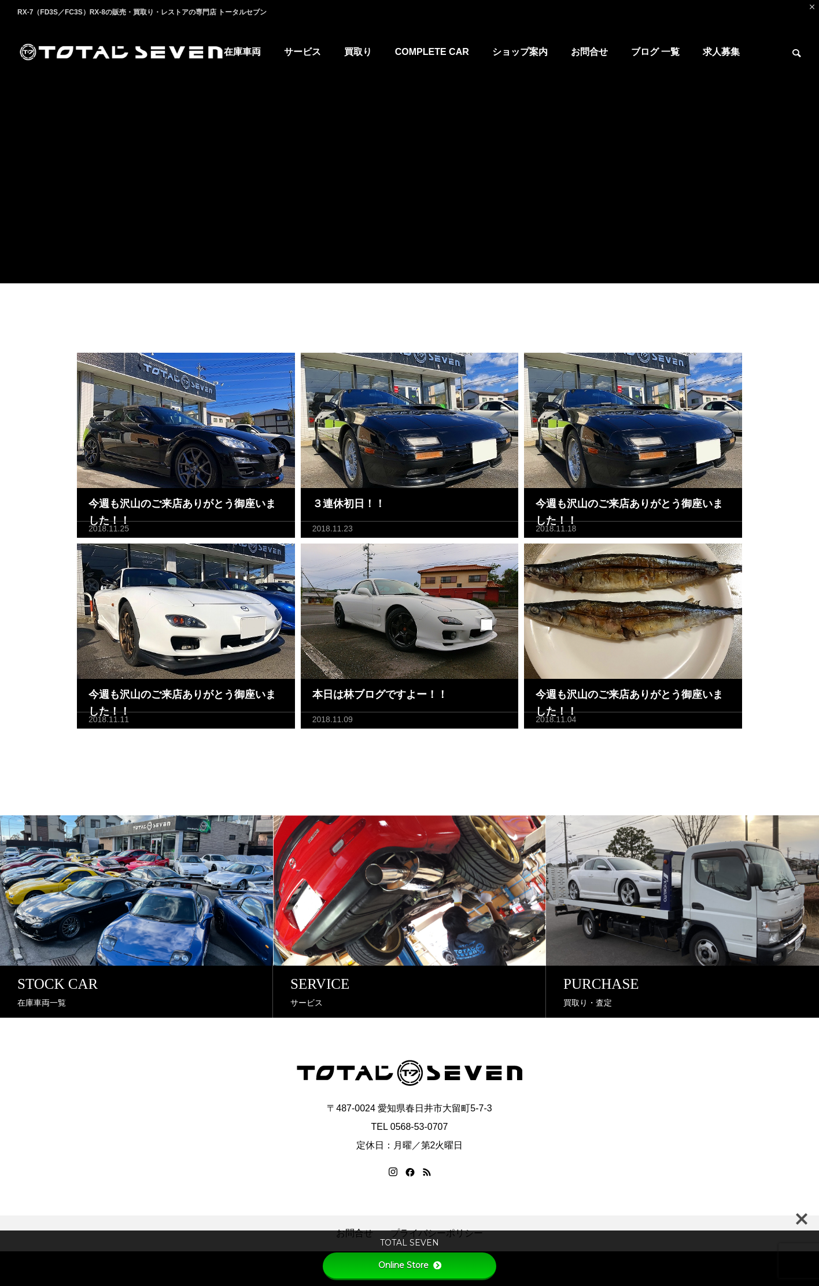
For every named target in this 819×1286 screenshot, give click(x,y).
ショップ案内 (520, 52)
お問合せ (589, 52)
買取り (358, 52)
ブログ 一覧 (655, 52)
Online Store (409, 1265)
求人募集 (721, 52)
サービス (302, 52)
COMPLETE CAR (432, 52)
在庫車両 (242, 52)
